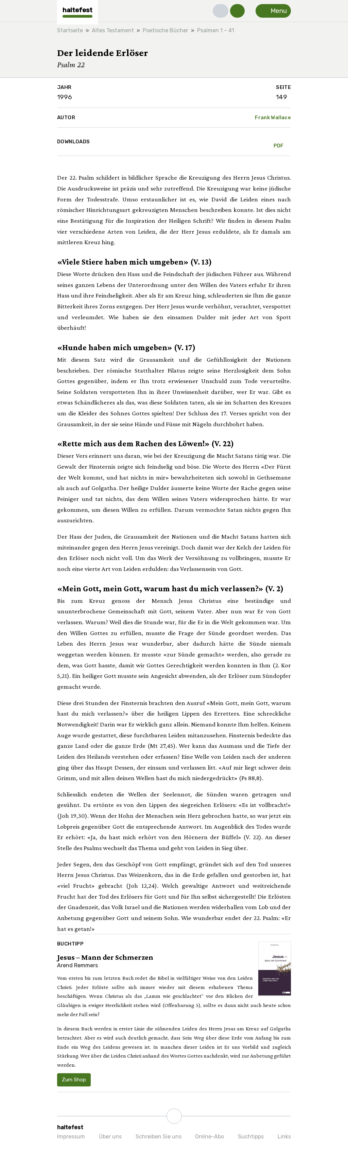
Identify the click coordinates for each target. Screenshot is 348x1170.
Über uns (110, 1136)
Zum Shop (74, 1080)
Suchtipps (251, 1136)
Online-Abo (209, 1136)
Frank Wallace (273, 117)
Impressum (71, 1136)
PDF (279, 141)
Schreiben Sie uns (158, 1136)
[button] (220, 11)
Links (284, 1136)
